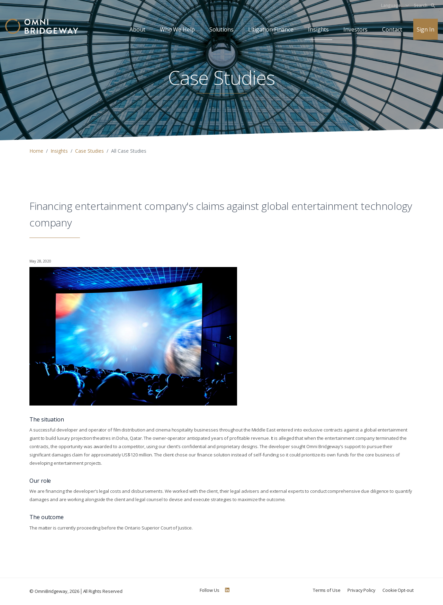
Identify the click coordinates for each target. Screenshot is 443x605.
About (137, 29)
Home (36, 151)
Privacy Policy (361, 590)
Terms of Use (327, 590)
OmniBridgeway (51, 591)
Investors (355, 29)
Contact (392, 29)
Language (391, 5)
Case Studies (89, 151)
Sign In (425, 29)
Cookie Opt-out (398, 590)
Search (424, 5)
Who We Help (177, 29)
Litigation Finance (270, 29)
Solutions (221, 29)
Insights (318, 29)
